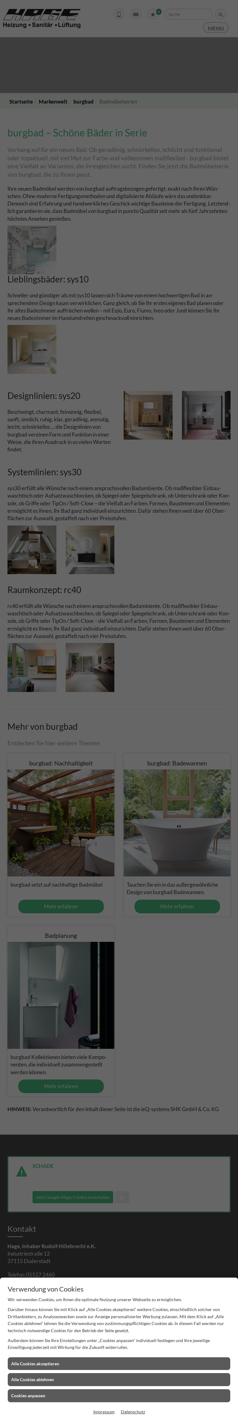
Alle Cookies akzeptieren (35, 1363)
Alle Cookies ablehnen (32, 1379)
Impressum (104, 1411)
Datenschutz (133, 1411)
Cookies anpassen (28, 1395)
